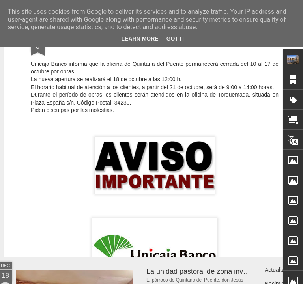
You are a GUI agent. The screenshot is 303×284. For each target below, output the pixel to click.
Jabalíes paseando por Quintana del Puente (215, 197)
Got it (175, 39)
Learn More (140, 39)
